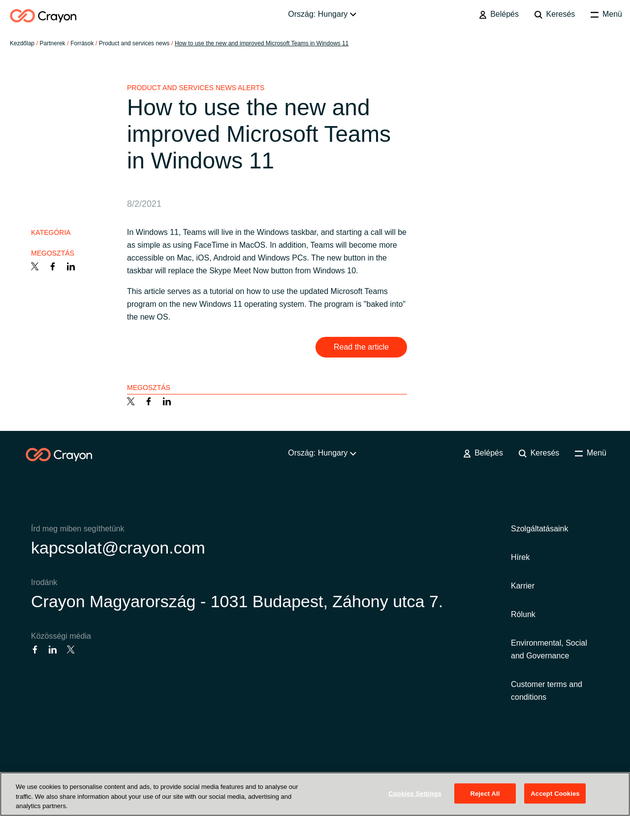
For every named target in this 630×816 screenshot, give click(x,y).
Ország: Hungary (322, 14)
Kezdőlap (22, 43)
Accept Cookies (555, 793)
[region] (315, 794)
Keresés (555, 14)
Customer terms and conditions (546, 690)
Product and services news (134, 43)
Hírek (520, 557)
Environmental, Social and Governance (549, 649)
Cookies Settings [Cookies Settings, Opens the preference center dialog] (414, 793)
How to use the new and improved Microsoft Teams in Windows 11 (261, 43)
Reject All (485, 793)
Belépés (499, 14)
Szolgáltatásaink (539, 528)
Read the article (361, 347)
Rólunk (523, 614)
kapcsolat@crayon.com (118, 547)
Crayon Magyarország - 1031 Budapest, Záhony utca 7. (237, 601)
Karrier (523, 586)
